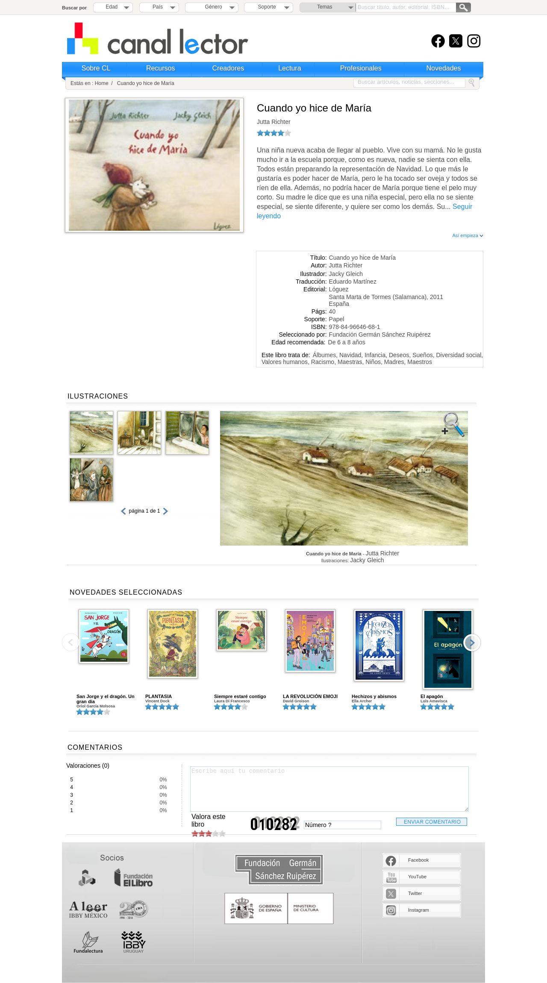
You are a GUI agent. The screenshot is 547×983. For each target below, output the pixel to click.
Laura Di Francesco (232, 701)
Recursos (160, 68)
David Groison (296, 701)
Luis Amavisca (434, 701)
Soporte (267, 7)
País (158, 7)
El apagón (432, 696)
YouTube (417, 876)
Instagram (418, 910)
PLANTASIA (158, 696)
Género (212, 7)
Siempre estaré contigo (240, 696)
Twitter (415, 893)
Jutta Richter (274, 121)
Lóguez (339, 289)
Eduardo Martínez (352, 281)
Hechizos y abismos (374, 696)
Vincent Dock (157, 701)
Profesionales (361, 68)
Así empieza (467, 235)
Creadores (228, 68)
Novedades (443, 68)
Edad (112, 7)
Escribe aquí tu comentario (329, 789)
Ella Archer (362, 701)
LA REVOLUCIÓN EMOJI (310, 696)
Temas (324, 7)
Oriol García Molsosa (95, 706)
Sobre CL (96, 68)
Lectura (289, 68)
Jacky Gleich (346, 273)
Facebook (418, 860)
